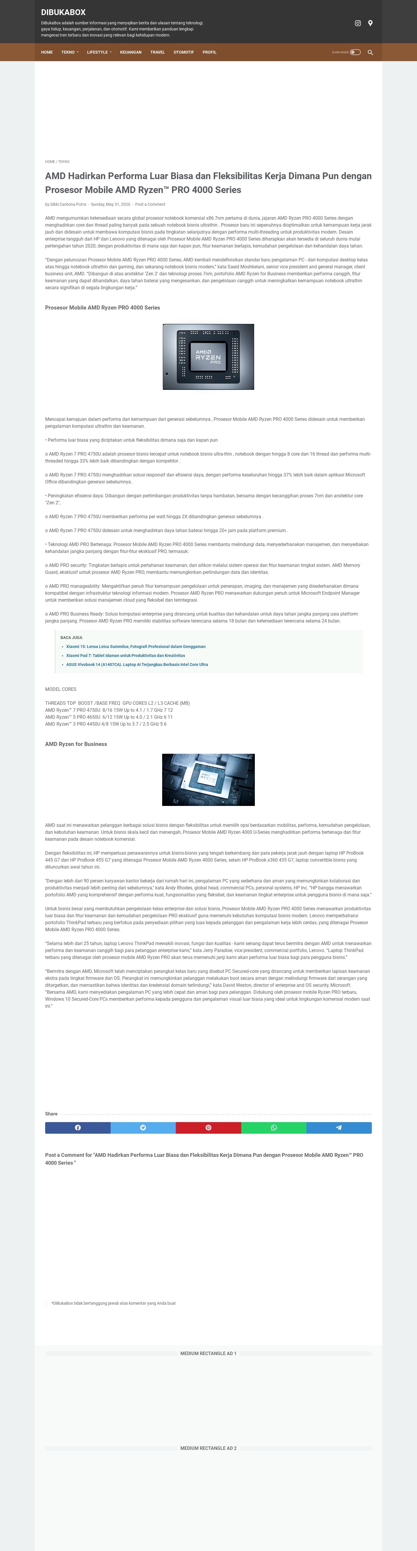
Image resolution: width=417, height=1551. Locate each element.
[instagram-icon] (353, 16)
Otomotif (188, 42)
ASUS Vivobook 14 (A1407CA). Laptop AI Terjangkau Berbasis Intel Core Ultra (137, 749)
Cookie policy (244, 1530)
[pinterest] (154, 1275)
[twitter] (111, 1275)
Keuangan (135, 42)
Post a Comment (150, 212)
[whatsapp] (198, 1275)
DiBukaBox (67, 6)
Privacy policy (274, 1530)
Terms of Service (306, 1530)
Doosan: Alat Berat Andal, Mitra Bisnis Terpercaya (325, 650)
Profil (214, 42)
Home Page (90, 1530)
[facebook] (67, 1275)
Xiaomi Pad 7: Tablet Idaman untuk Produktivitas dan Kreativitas (125, 740)
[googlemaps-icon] (365, 16)
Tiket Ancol (217, 1530)
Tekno (72, 42)
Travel (161, 42)
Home (51, 42)
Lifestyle (101, 42)
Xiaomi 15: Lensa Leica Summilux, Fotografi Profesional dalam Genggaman (136, 731)
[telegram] (242, 1275)
